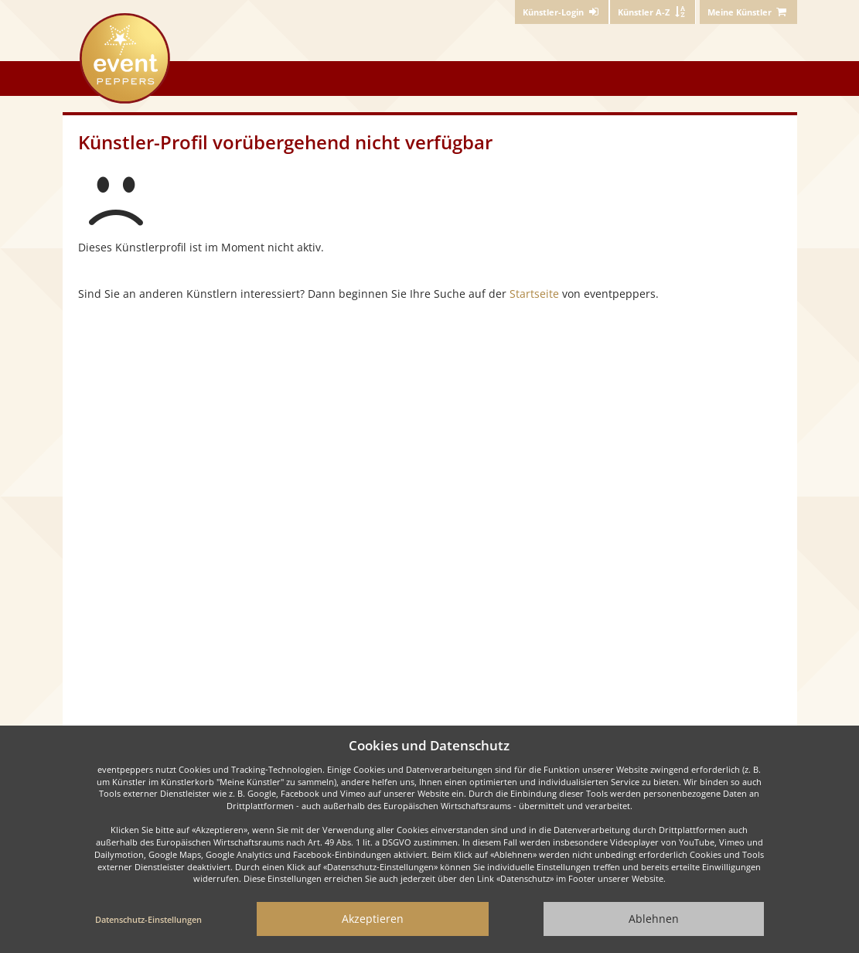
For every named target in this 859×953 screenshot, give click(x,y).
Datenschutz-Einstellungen (148, 919)
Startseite (534, 293)
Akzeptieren (373, 918)
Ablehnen (654, 918)
